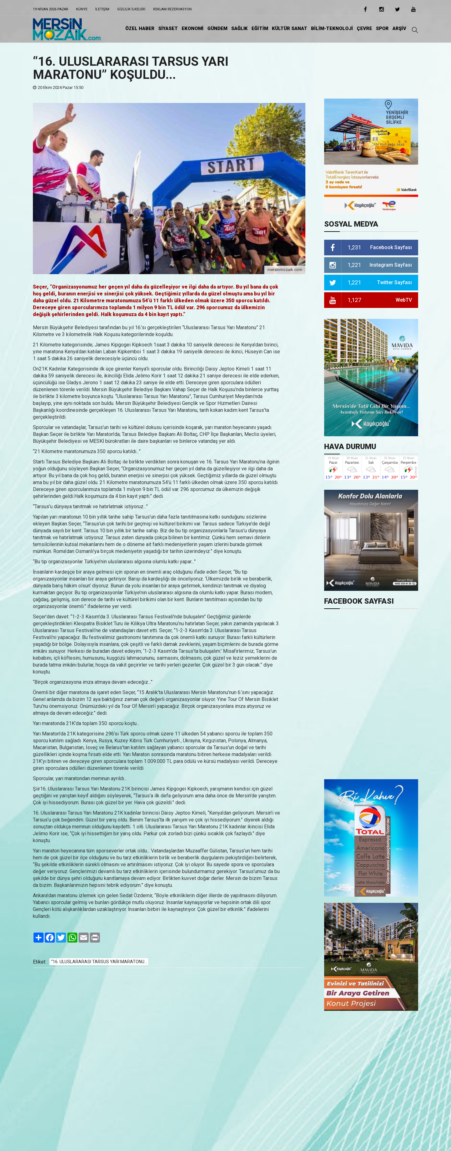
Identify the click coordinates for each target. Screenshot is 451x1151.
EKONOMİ (193, 28)
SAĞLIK (239, 28)
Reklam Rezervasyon (172, 9)
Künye (81, 9)
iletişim (102, 9)
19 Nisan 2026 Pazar (50, 9)
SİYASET (168, 28)
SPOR (382, 28)
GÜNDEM (217, 28)
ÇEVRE (364, 28)
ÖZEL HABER (139, 28)
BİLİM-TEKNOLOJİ (332, 28)
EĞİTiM (259, 28)
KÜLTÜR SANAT (289, 28)
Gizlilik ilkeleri (131, 9)
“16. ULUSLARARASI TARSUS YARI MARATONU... (99, 961)
